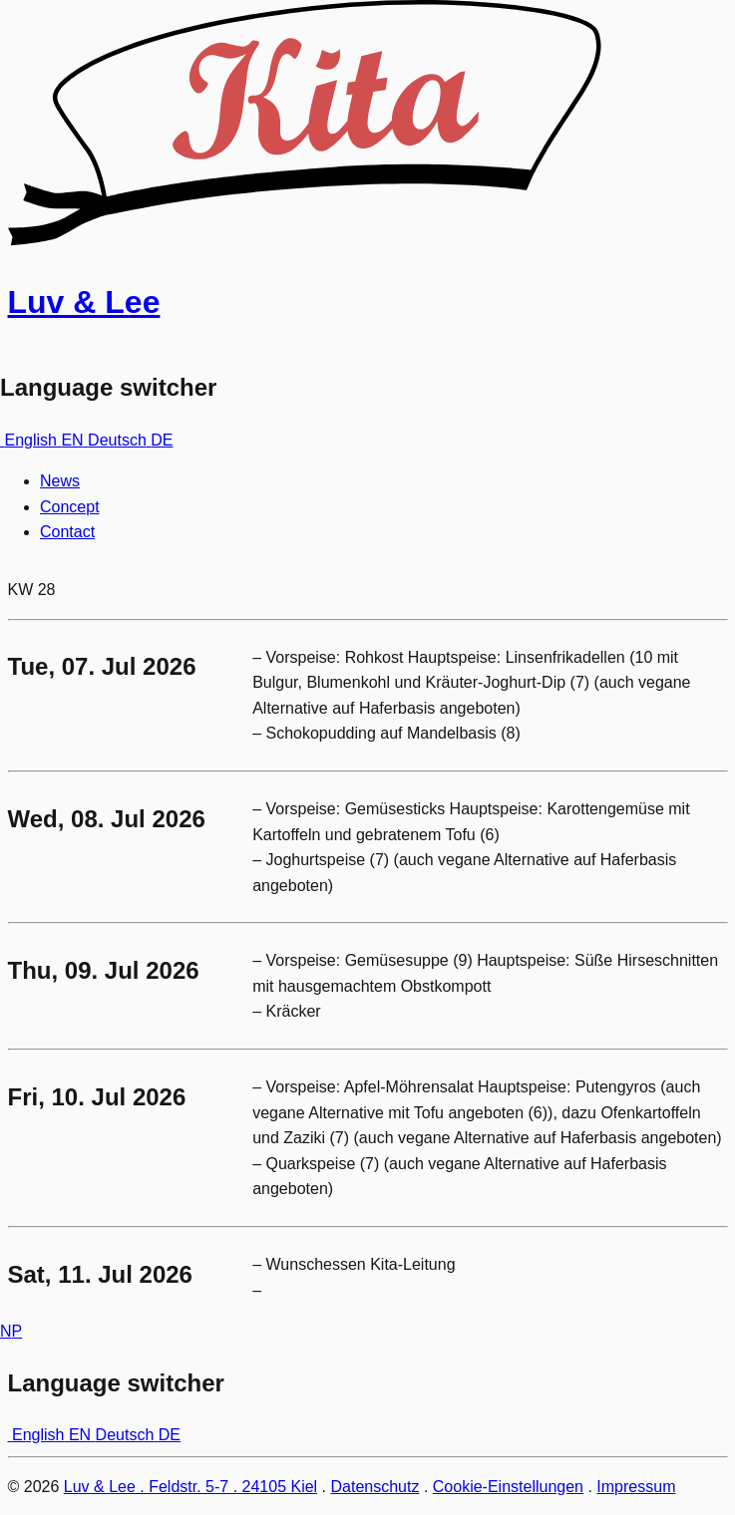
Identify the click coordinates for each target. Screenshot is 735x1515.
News (60, 480)
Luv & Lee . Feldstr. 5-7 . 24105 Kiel (190, 1486)
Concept (70, 506)
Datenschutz (375, 1486)
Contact (67, 531)
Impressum (635, 1486)
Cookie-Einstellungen (508, 1486)
